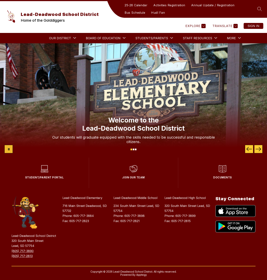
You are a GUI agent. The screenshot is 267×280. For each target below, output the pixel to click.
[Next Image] (258, 149)
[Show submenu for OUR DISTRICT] (60, 38)
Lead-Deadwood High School (185, 198)
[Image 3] (135, 149)
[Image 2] (133, 149)
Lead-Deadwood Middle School (135, 198)
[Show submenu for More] (231, 38)
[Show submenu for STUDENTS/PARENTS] (151, 38)
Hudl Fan (158, 12)
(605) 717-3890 (22, 251)
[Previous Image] (249, 149)
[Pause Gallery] (8, 149)
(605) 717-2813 (22, 256)
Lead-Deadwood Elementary (82, 198)
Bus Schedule (135, 12)
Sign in (253, 26)
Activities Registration (169, 5)
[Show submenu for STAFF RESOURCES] (197, 38)
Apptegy (141, 274)
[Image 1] (131, 149)
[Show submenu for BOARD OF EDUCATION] (103, 38)
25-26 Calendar (136, 5)
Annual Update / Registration (213, 5)
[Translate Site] (225, 26)
